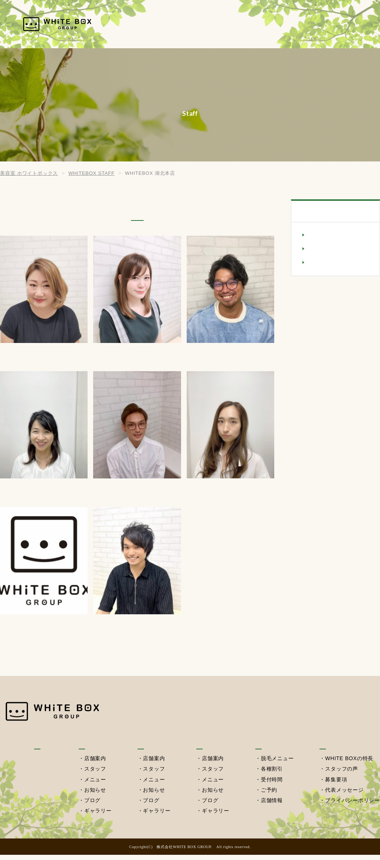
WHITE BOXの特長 (349, 764)
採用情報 (348, 24)
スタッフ (95, 775)
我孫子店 (90, 747)
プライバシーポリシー (352, 806)
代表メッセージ (344, 795)
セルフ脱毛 (305, 24)
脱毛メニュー (277, 764)
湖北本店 (223, 24)
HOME (153, 24)
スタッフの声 (341, 775)
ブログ (92, 806)
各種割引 (271, 775)
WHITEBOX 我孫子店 (336, 235)
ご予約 (269, 795)
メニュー (95, 785)
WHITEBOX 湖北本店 (336, 249)
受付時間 (271, 785)
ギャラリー (97, 816)
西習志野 (262, 24)
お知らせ (95, 795)
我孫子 (186, 24)
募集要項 (336, 785)
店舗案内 (95, 764)
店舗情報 (271, 806)
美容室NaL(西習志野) (336, 263)
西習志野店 (211, 747)
